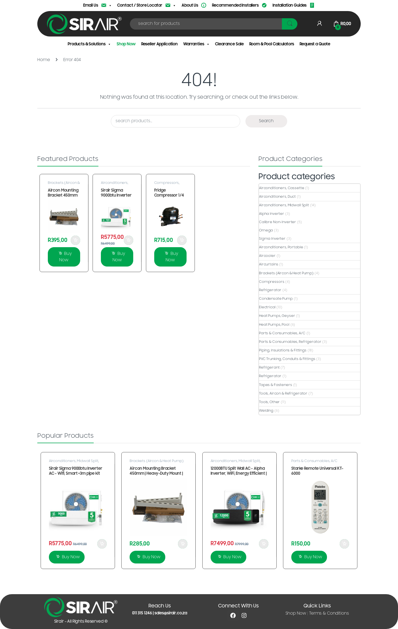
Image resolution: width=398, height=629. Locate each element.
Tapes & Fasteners (275, 385)
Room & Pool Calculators (271, 44)
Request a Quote (315, 44)
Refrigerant (269, 367)
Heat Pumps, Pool (274, 325)
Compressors (166, 183)
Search (266, 121)
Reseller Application (159, 44)
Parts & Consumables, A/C (282, 333)
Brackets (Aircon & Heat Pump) (64, 184)
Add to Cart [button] (75, 240)
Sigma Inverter (272, 239)
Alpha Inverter (271, 214)
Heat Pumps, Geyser (277, 316)
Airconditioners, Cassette (281, 188)
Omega (266, 230)
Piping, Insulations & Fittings (283, 350)
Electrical (267, 307)
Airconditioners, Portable (281, 247)
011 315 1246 (142, 613)
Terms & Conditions (329, 613)
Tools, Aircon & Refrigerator (283, 393)
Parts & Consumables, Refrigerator (290, 342)
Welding (266, 411)
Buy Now (65, 257)
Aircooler (267, 256)
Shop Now (126, 44)
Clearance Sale (229, 44)
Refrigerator (270, 290)
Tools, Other (269, 402)
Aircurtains (268, 264)
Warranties (196, 44)
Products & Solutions (89, 44)
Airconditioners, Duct (277, 197)
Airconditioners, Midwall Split (114, 184)
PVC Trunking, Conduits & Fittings (287, 359)
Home (43, 60)
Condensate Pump (276, 299)
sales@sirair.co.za (171, 613)
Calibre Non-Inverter (277, 222)
